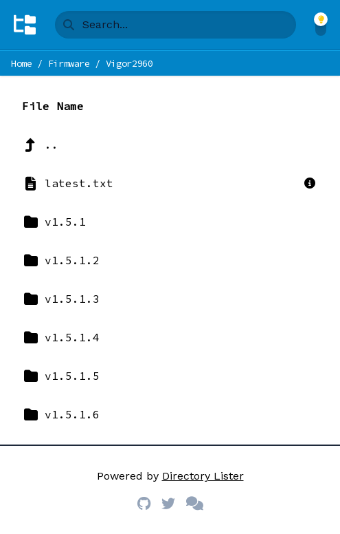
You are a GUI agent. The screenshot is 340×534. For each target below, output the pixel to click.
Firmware (69, 63)
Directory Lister (203, 475)
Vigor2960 (129, 63)
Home (21, 63)
